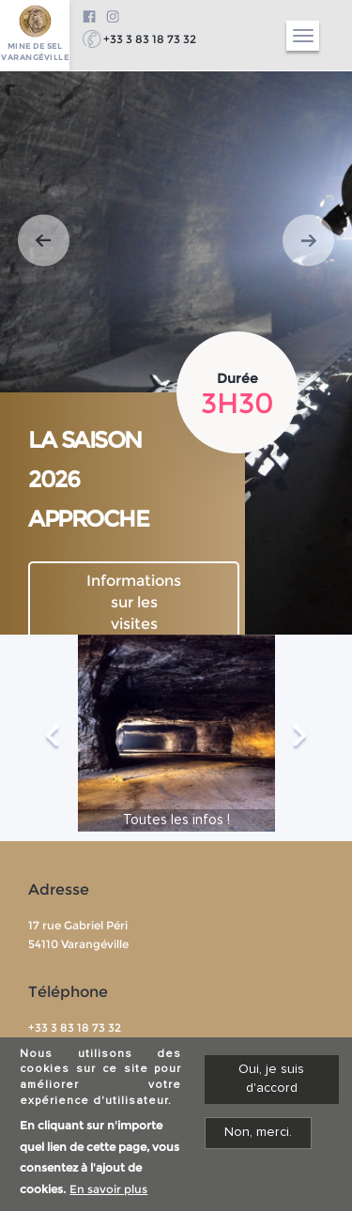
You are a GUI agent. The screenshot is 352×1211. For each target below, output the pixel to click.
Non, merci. (258, 1135)
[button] (43, 241)
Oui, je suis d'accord (271, 1082)
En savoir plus (108, 1194)
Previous (52, 738)
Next (300, 738)
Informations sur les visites (133, 602)
